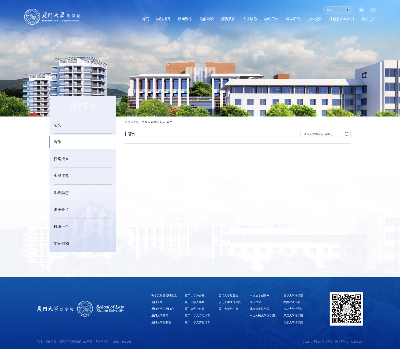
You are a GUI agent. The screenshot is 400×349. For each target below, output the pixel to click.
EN (359, 9)
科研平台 (61, 227)
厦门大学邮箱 (159, 315)
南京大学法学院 (293, 322)
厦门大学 (156, 302)
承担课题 (61, 176)
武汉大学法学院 (293, 315)
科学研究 (276, 20)
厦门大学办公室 (195, 295)
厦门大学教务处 (228, 295)
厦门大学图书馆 (161, 322)
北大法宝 (255, 302)
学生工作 (250, 20)
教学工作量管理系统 (164, 295)
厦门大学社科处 (195, 308)
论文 (57, 125)
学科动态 (61, 193)
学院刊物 (61, 243)
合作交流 (301, 20)
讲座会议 (61, 210)
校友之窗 (366, 20)
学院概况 (121, 20)
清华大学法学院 (293, 295)
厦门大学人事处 (195, 302)
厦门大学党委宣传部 (197, 322)
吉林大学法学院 (293, 308)
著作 (57, 142)
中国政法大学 (291, 302)
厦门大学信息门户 (162, 308)
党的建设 (173, 20)
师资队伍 (199, 20)
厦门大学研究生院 (230, 302)
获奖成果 (61, 159)
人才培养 (224, 20)
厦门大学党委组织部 (197, 315)
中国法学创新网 (259, 295)
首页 (100, 20)
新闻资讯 (147, 20)
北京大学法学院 (259, 308)
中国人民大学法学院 (262, 315)
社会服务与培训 (334, 20)
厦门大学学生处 (228, 308)
